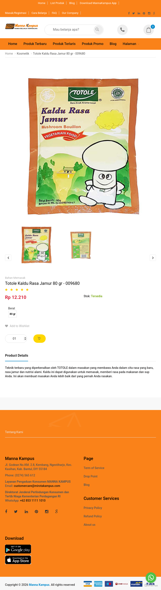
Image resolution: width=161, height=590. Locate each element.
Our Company (70, 12)
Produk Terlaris (64, 44)
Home (41, 3)
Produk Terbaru (35, 44)
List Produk (57, 3)
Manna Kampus (39, 584)
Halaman (129, 44)
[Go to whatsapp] (151, 577)
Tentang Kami (14, 432)
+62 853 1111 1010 (33, 500)
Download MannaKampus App (98, 3)
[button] (149, 27)
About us (89, 524)
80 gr (13, 314)
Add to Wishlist (17, 326)
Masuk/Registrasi (15, 12)
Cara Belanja (39, 12)
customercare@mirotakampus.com (37, 486)
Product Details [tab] (16, 355)
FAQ (54, 12)
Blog (72, 3)
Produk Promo (92, 44)
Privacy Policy (93, 508)
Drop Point (90, 476)
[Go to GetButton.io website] (151, 585)
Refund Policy (93, 516)
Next (153, 258)
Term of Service (94, 468)
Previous (8, 258)
